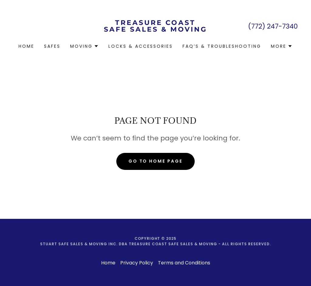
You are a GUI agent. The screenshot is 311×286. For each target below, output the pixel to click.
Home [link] (26, 46)
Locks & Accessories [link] (140, 46)
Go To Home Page (155, 161)
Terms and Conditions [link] (184, 262)
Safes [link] (52, 46)
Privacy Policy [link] (136, 262)
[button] (84, 46)
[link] (155, 29)
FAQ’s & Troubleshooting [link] (222, 46)
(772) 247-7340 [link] (273, 26)
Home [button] (108, 262)
